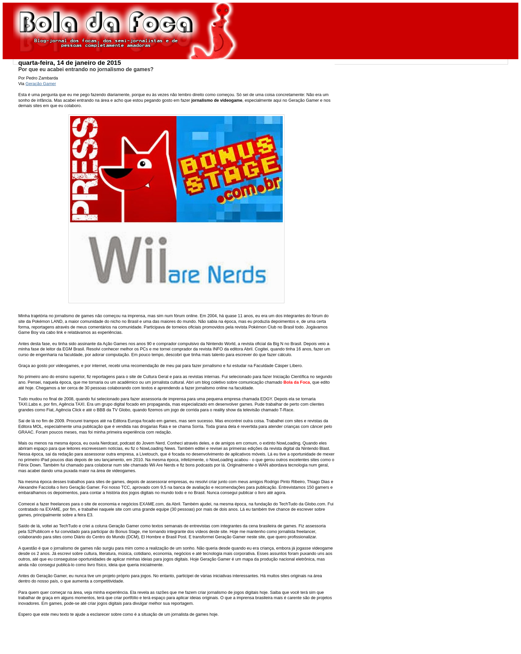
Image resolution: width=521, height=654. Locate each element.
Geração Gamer (41, 83)
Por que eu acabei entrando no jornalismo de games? (86, 69)
